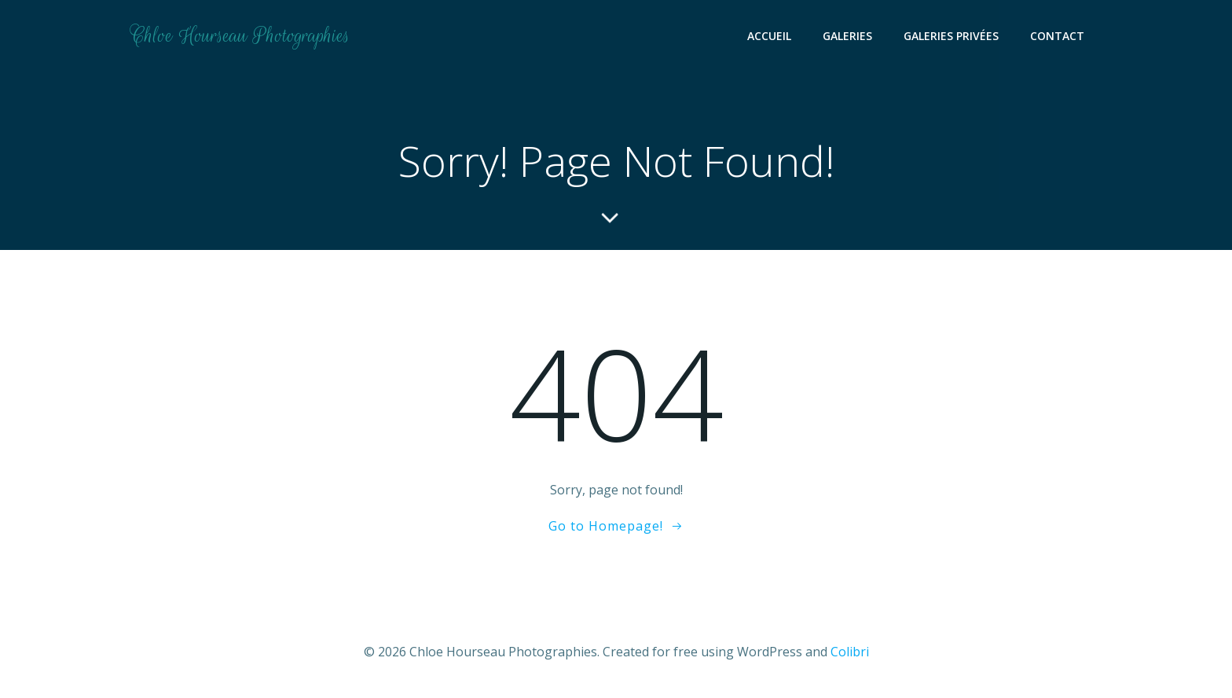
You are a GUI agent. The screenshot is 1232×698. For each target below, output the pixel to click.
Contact (1057, 35)
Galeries (847, 35)
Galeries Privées (951, 35)
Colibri (849, 651)
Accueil (769, 35)
